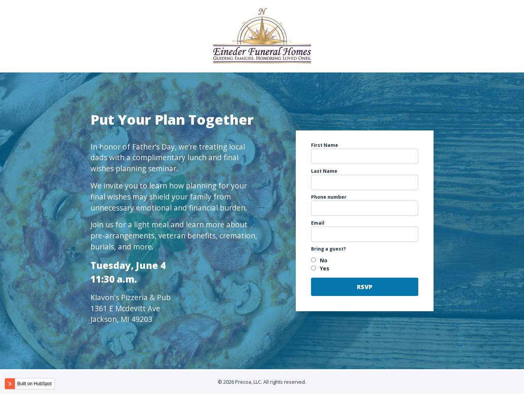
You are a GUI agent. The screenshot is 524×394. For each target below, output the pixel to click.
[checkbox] (365, 264)
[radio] (365, 260)
